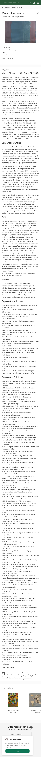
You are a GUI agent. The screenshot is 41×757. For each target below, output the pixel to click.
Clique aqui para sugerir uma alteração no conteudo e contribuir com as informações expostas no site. (19, 676)
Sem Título (6, 48)
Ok (17, 751)
